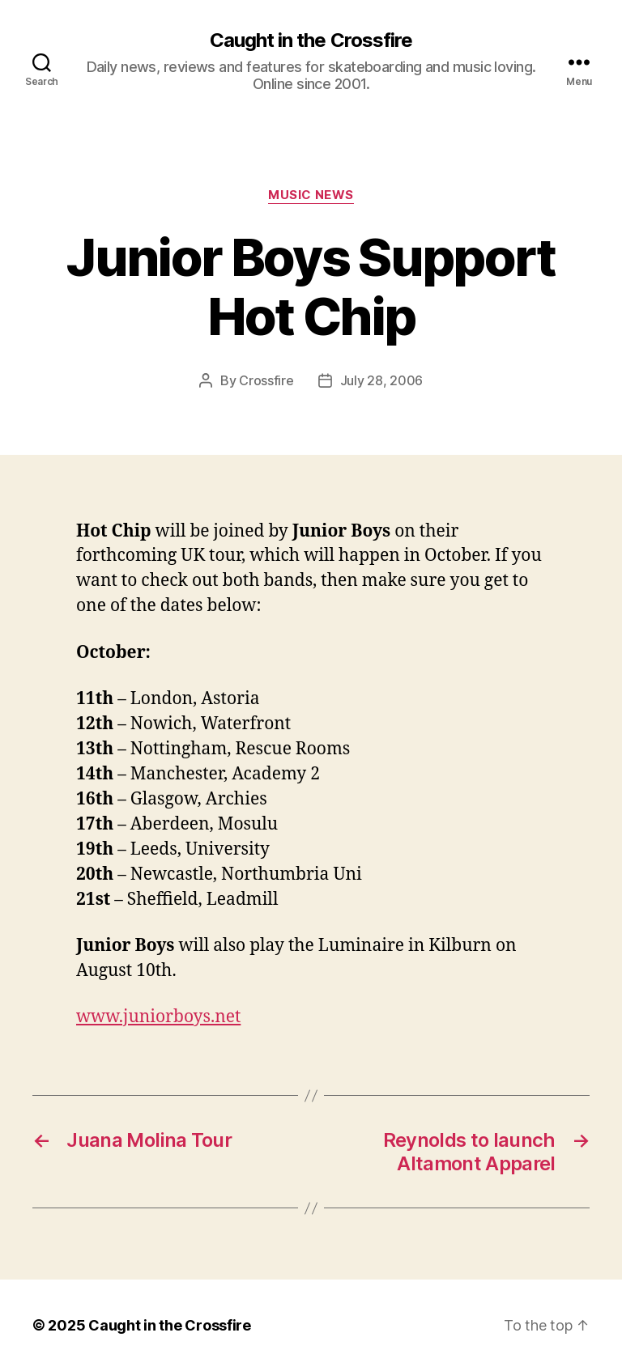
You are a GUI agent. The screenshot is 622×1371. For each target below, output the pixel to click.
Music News (311, 195)
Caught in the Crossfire (310, 40)
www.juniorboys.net (158, 1017)
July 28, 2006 (382, 380)
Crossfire (266, 380)
